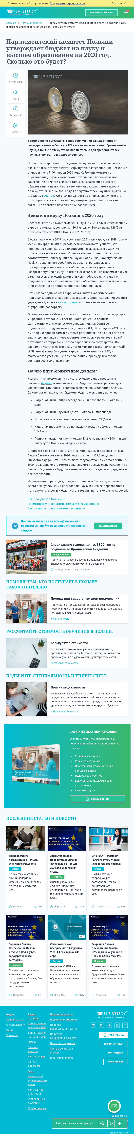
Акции (10, 1014)
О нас (31, 1071)
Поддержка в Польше (63, 1019)
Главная (11, 23)
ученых (49, 196)
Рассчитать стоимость (64, 663)
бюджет (46, 383)
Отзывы (33, 1042)
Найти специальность (64, 711)
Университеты (15, 1019)
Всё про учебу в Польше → (47, 499)
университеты (68, 302)
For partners (116, 1052)
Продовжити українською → (67, 3)
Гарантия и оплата (61, 1057)
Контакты (12, 1035)
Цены (9, 1030)
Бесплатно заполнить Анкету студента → (56, 508)
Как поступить (36, 1056)
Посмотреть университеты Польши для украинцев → (65, 504)
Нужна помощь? (114, 1043)
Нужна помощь (60, 618)
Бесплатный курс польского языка (37, 1080)
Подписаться (108, 525)
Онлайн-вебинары (61, 1014)
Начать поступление (102, 12)
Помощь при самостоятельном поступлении (85, 599)
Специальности (15, 1024)
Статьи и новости (32, 23)
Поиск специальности (68, 687)
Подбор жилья (37, 1108)
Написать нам (116, 1061)
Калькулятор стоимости (69, 643)
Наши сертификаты (62, 1043)
